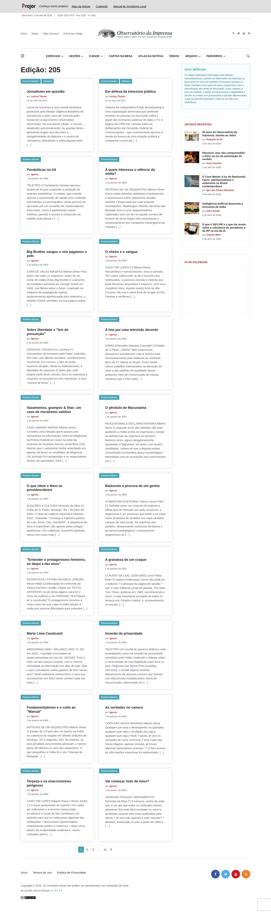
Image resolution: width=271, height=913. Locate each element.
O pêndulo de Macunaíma (125, 408)
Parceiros (214, 56)
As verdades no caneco (124, 707)
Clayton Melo (214, 234)
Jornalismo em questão (46, 91)
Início (24, 33)
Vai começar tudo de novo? (127, 781)
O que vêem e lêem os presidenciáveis (44, 488)
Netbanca (47, 81)
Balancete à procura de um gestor (132, 486)
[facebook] (233, 33)
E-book (94, 56)
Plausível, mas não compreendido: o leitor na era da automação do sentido (224, 156)
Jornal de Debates (31, 81)
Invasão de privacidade (123, 633)
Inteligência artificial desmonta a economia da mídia (222, 205)
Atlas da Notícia (81, 6)
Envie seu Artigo (73, 33)
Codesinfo (102, 6)
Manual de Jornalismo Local (129, 6)
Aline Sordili (213, 211)
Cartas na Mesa (120, 56)
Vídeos (174, 56)
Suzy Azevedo (214, 163)
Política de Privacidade (71, 872)
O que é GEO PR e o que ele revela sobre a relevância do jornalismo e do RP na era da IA (224, 227)
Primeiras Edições (31, 159)
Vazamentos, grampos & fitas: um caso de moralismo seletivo (54, 410)
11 (105, 849)
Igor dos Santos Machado (220, 190)
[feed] (249, 33)
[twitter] (238, 33)
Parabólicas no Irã (41, 170)
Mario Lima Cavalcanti (45, 633)
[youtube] (244, 33)
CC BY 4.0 (56, 890)
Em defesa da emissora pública (130, 91)
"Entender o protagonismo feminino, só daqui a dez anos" (56, 562)
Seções (74, 56)
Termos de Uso (42, 872)
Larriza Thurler (39, 96)
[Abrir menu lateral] (22, 56)
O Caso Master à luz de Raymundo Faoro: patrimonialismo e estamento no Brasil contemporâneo (224, 181)
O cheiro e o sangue (121, 252)
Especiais (53, 56)
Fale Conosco (51, 33)
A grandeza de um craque (125, 560)
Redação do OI (214, 139)
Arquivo (191, 56)
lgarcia (34, 174)
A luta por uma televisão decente (131, 330)
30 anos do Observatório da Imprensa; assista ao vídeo (219, 134)
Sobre (34, 33)
